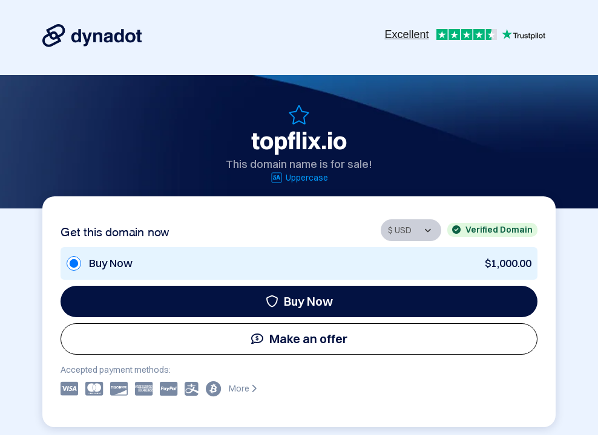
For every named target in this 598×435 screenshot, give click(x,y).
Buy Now (299, 301)
